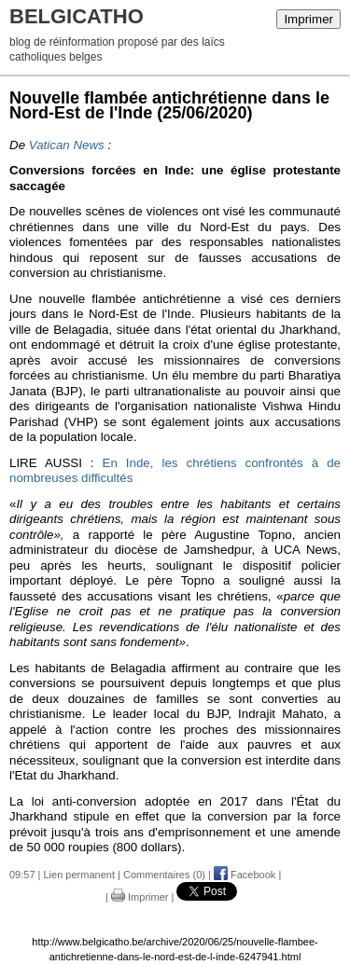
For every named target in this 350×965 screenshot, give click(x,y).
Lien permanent (79, 874)
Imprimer (308, 19)
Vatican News (67, 145)
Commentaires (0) (164, 874)
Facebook (244, 874)
